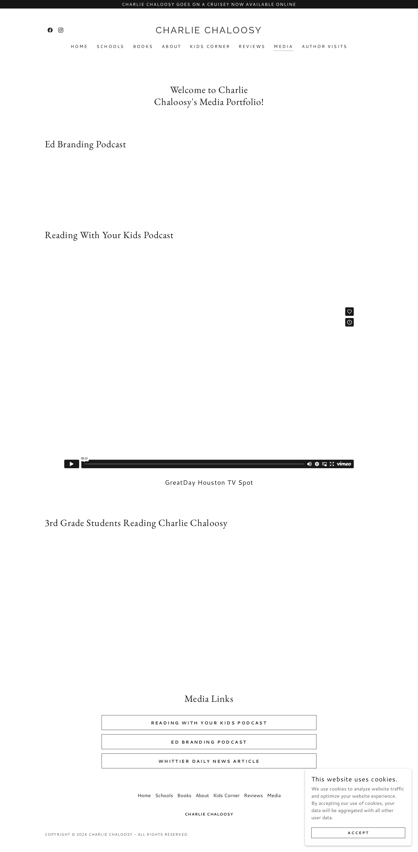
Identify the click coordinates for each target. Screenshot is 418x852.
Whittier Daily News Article (209, 761)
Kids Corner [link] (210, 46)
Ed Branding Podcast (209, 742)
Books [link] (143, 46)
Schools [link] (110, 46)
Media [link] (283, 46)
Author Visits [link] (325, 46)
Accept (358, 832)
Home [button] (144, 795)
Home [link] (79, 46)
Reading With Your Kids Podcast (209, 723)
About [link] (171, 46)
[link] (50, 30)
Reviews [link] (252, 46)
